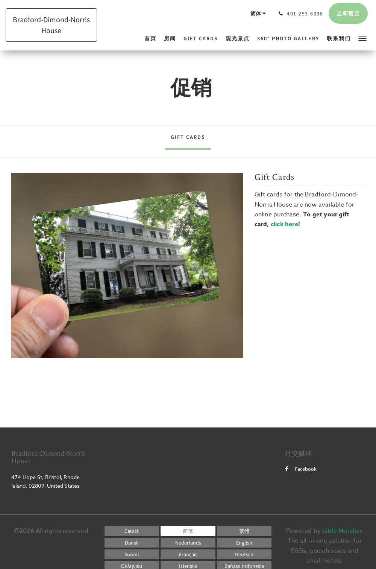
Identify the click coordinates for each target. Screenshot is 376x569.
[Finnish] (132, 554)
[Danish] (132, 543)
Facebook (301, 469)
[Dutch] (188, 543)
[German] (244, 554)
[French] (188, 554)
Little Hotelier (341, 531)
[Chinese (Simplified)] (188, 531)
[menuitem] (152, 38)
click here (284, 224)
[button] (362, 37)
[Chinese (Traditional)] (244, 531)
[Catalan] (132, 531)
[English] (244, 543)
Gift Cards (188, 137)
